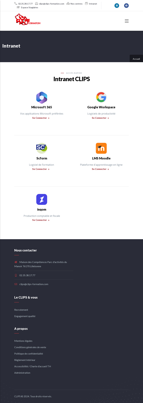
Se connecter (39, 118)
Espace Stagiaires (29, 7)
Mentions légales (23, 340)
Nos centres (77, 3)
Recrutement (21, 309)
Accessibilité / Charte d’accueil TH (32, 366)
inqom (41, 209)
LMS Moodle (101, 158)
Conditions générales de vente (30, 347)
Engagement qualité (24, 316)
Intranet (93, 3)
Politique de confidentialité (28, 353)
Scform (41, 158)
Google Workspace (101, 107)
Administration (22, 372)
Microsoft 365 (41, 107)
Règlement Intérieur (24, 359)
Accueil (136, 59)
